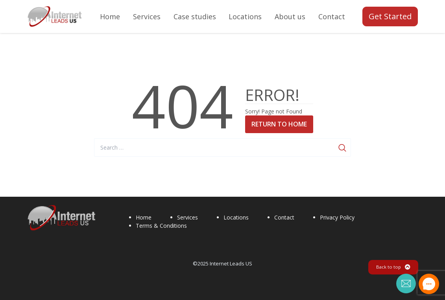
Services (187, 217)
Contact (284, 217)
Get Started (390, 16)
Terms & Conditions (161, 225)
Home (143, 217)
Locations (236, 217)
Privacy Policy (337, 217)
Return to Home (279, 124)
